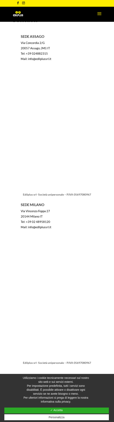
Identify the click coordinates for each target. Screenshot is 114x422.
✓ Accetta (56, 410)
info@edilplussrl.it (39, 59)
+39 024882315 (37, 53)
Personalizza (56, 417)
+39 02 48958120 (38, 221)
